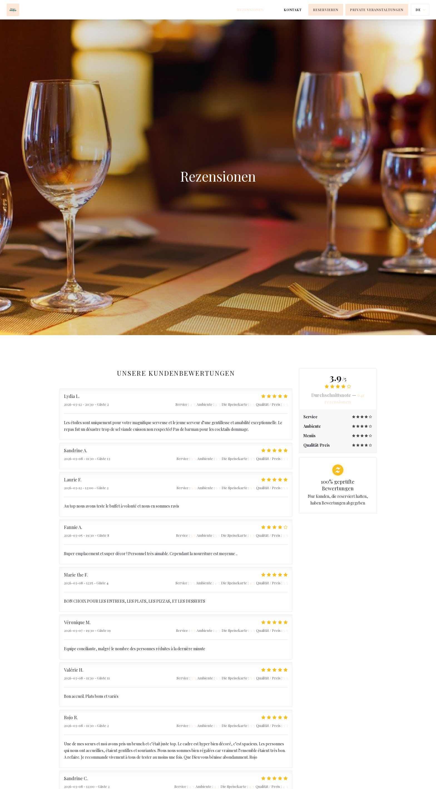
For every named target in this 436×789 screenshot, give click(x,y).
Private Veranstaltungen (376, 10)
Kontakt (293, 10)
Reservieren (325, 10)
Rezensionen (250, 10)
